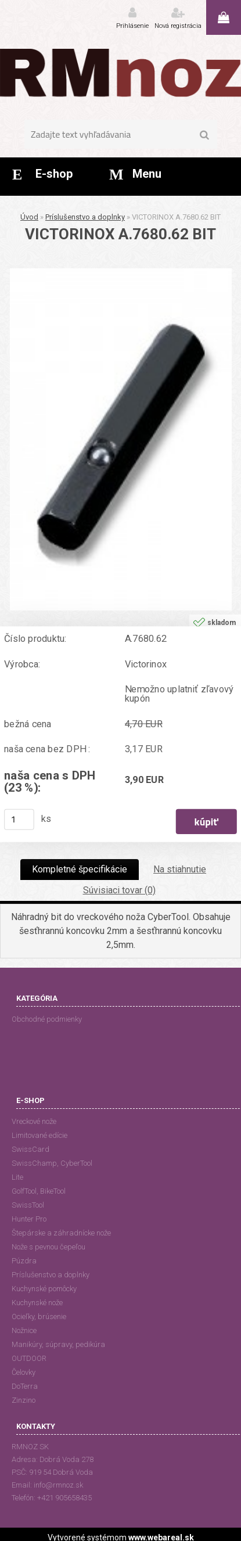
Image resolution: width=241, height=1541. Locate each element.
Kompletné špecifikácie (79, 869)
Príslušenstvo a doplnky (85, 217)
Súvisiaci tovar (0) (119, 890)
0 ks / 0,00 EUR (223, 17)
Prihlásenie (132, 26)
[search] (205, 135)
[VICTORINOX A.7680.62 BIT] (121, 272)
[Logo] (120, 72)
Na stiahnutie (179, 869)
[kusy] (19, 819)
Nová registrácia (178, 26)
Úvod (29, 217)
